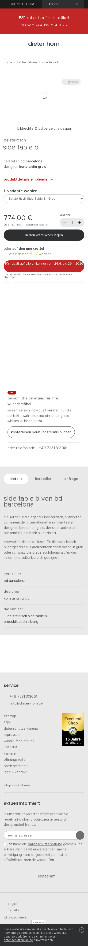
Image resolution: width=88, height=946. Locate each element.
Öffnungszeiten (15, 759)
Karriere (10, 753)
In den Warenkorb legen (44, 235)
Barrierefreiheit (16, 766)
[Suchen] (78, 44)
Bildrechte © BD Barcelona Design (44, 128)
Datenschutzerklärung (21, 728)
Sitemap (10, 716)
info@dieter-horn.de (23, 703)
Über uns (10, 747)
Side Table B (50, 62)
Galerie (71, 82)
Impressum (12, 735)
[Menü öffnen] (9, 44)
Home (8, 62)
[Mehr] (79, 222)
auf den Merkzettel (28, 248)
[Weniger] (64, 222)
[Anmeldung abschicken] (80, 835)
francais (11, 909)
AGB (7, 722)
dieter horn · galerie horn (44, 44)
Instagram (44, 876)
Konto (52, 4)
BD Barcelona (27, 62)
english (11, 904)
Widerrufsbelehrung (19, 741)
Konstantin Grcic (32, 167)
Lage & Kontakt (15, 772)
